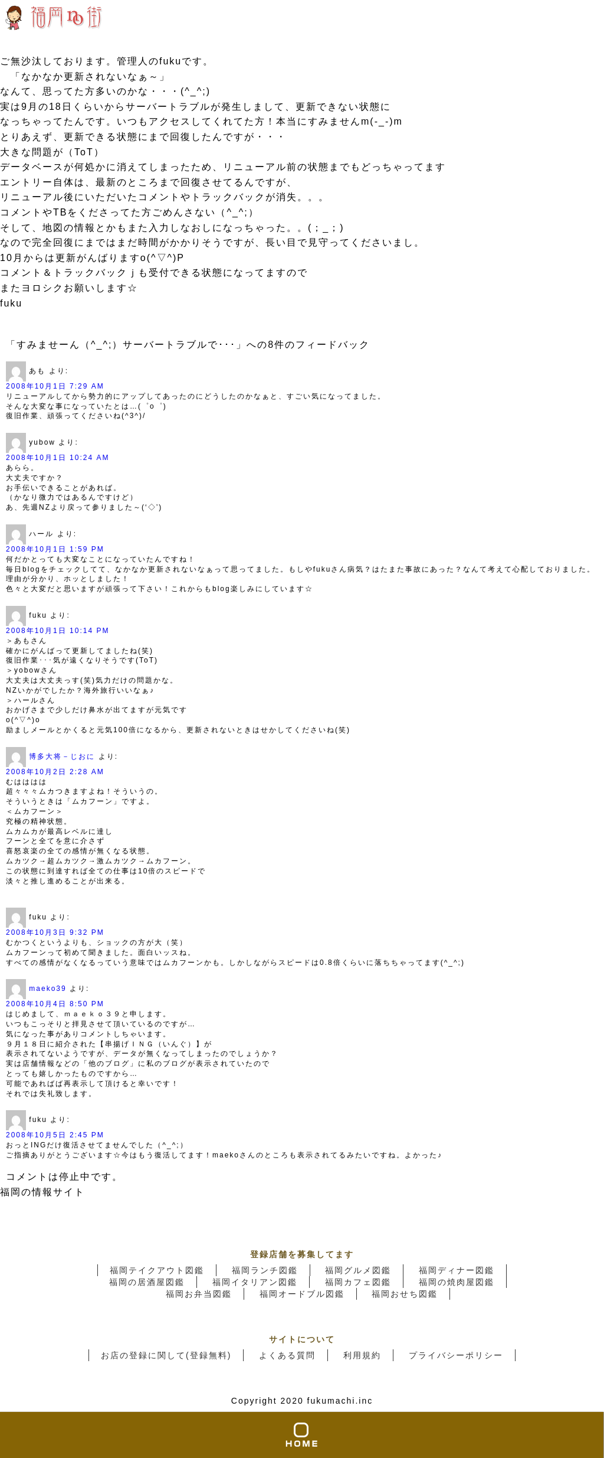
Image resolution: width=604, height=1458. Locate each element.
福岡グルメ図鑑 (358, 1270)
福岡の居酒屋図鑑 (147, 1282)
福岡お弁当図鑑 (199, 1294)
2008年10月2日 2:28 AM (55, 772)
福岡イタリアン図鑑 (254, 1282)
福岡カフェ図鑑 (358, 1282)
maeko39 (47, 989)
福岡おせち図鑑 (405, 1294)
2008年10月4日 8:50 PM (55, 1004)
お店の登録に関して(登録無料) (166, 1355)
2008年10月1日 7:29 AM (55, 386)
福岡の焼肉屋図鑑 (456, 1282)
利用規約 (362, 1355)
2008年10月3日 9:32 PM (55, 932)
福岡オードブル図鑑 (302, 1294)
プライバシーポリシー (456, 1355)
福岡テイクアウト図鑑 (157, 1270)
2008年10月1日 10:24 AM (57, 458)
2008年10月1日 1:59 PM (55, 549)
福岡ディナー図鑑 (456, 1270)
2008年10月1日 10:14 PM (57, 631)
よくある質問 (287, 1355)
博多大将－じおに (62, 756)
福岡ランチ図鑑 (265, 1270)
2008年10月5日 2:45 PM (55, 1135)
